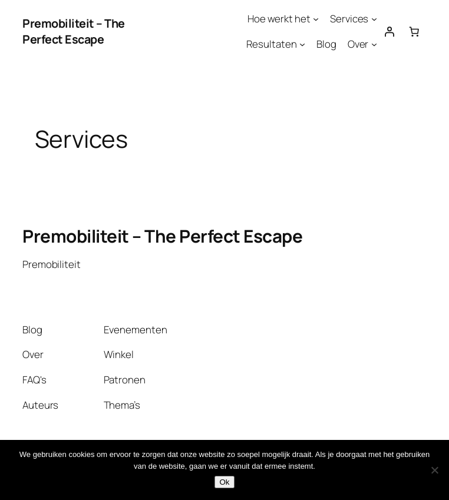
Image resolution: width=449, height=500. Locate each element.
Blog (326, 44)
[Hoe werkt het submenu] (316, 19)
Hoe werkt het (279, 18)
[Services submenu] (374, 19)
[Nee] (434, 470)
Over (358, 44)
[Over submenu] (374, 44)
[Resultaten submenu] (302, 44)
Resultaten (271, 44)
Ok (224, 482)
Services (349, 18)
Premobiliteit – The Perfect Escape (73, 31)
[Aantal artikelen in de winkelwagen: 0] (414, 31)
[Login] (389, 31)
